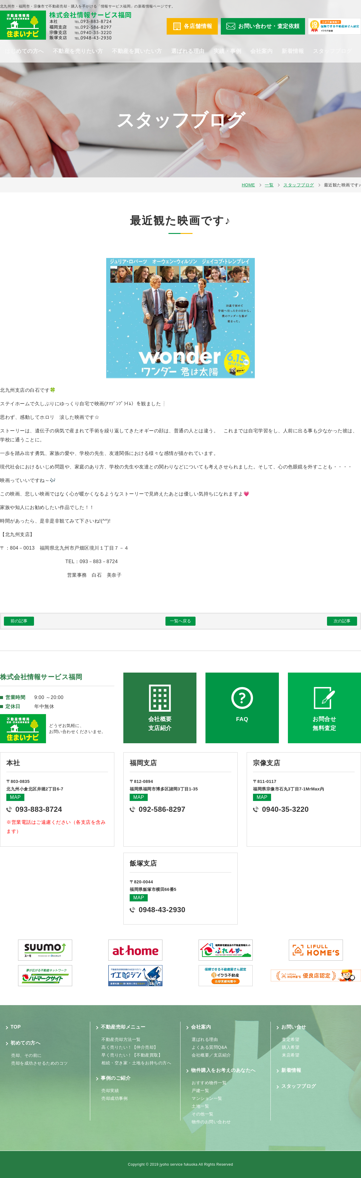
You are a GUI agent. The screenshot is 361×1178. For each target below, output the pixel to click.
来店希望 (290, 1055)
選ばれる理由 (188, 51)
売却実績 (110, 1090)
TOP (16, 1026)
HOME (248, 185)
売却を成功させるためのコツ (39, 1063)
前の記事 (19, 620)
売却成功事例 (114, 1098)
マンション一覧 (207, 1098)
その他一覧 (203, 1114)
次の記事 (342, 620)
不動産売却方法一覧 (121, 1039)
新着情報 (293, 51)
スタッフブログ (332, 51)
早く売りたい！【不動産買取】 (131, 1055)
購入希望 (290, 1047)
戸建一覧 (200, 1090)
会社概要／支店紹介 (211, 1055)
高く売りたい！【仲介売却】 (129, 1047)
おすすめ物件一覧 (209, 1082)
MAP (15, 797)
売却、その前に (26, 1055)
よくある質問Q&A (209, 1047)
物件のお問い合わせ (211, 1121)
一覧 (269, 185)
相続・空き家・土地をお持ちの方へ (136, 1062)
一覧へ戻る (180, 620)
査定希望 (290, 1039)
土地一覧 (200, 1106)
